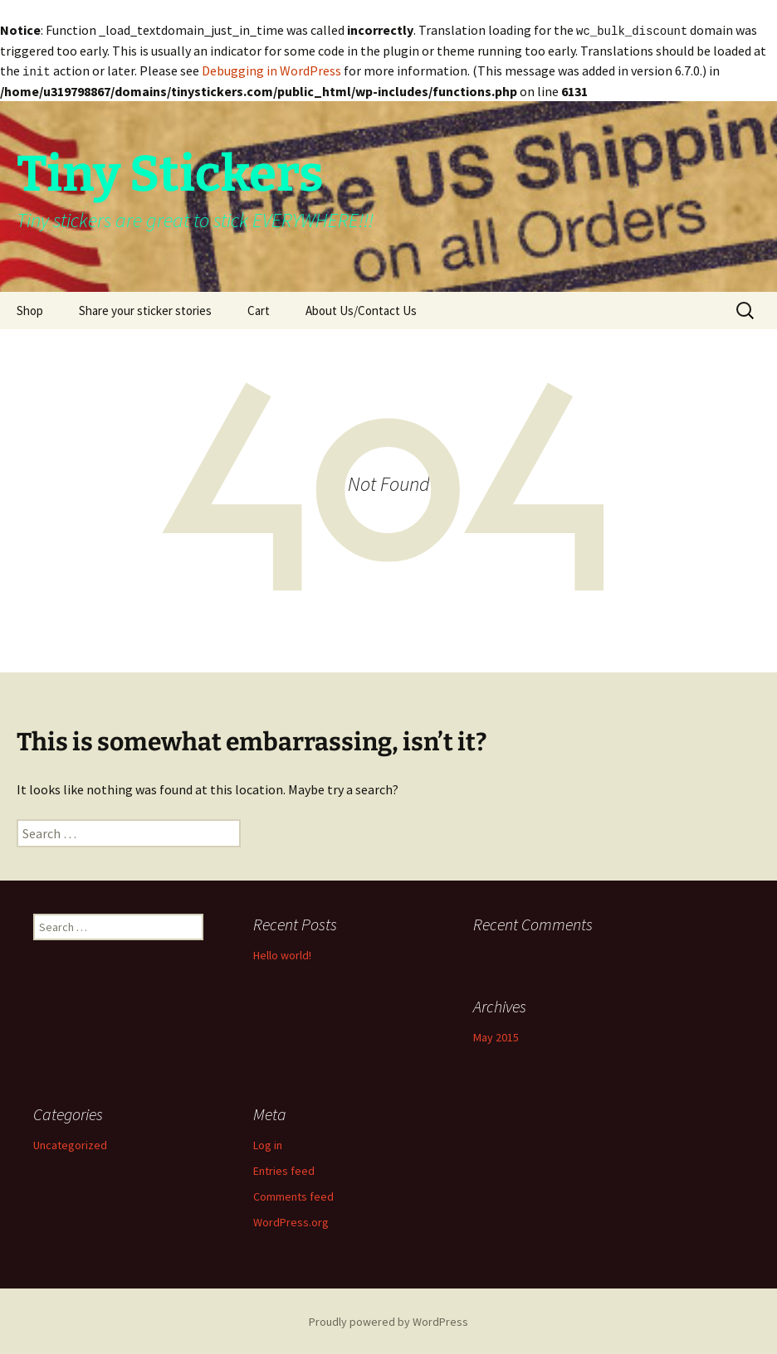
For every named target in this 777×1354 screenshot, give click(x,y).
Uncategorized (70, 1143)
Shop (30, 309)
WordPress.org (291, 1220)
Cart (258, 309)
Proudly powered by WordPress (388, 1320)
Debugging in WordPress (271, 69)
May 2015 (496, 1035)
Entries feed (284, 1169)
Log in (267, 1143)
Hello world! (282, 953)
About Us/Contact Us (361, 309)
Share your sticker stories (145, 309)
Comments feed (293, 1194)
